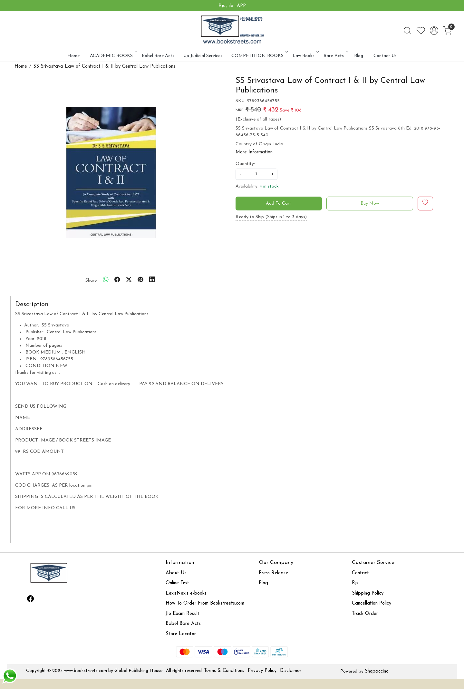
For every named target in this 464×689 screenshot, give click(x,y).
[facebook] (117, 280)
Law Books (305, 55)
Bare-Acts (335, 55)
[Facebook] (30, 600)
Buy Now (370, 203)
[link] (407, 30)
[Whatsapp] (105, 280)
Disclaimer (290, 670)
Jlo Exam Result (182, 613)
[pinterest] (140, 280)
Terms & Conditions (224, 670)
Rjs (355, 583)
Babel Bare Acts (158, 55)
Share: (91, 280)
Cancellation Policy (371, 603)
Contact (360, 573)
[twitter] (129, 280)
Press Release (273, 573)
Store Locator (181, 634)
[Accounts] (434, 30)
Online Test (177, 583)
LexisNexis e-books (186, 593)
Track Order (365, 613)
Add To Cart (278, 203)
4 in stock (269, 186)
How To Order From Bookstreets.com (205, 603)
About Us (176, 573)
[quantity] (256, 174)
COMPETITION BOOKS (259, 55)
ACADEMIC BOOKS (113, 55)
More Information (254, 152)
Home (73, 55)
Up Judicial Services (202, 55)
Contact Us (385, 55)
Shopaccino (377, 671)
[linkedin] (152, 280)
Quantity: (245, 163)
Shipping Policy (367, 593)
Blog (358, 55)
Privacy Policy (262, 670)
